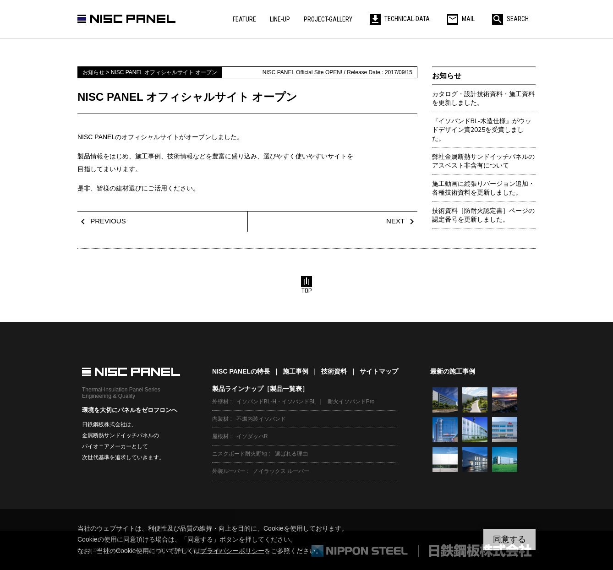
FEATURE (244, 19)
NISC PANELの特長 (241, 371)
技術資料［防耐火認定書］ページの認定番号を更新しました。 (483, 215)
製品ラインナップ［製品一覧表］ (260, 388)
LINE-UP (280, 19)
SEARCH (510, 18)
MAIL (461, 18)
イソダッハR (252, 436)
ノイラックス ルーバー (281, 471)
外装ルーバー (228, 471)
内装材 (220, 419)
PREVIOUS (101, 221)
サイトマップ (379, 371)
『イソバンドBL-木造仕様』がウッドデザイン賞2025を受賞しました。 (481, 130)
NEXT (401, 221)
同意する (509, 539)
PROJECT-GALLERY (328, 19)
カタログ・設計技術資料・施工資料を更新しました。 (483, 98)
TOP (306, 285)
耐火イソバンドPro (351, 401)
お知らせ (446, 76)
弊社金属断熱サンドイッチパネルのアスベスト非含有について (483, 161)
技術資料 (334, 371)
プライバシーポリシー (232, 550)
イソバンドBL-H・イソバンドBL (276, 401)
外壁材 (220, 401)
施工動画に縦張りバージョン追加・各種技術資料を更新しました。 (483, 188)
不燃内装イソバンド (261, 419)
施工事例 (295, 371)
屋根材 (220, 436)
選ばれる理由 (291, 454)
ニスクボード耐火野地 (239, 454)
